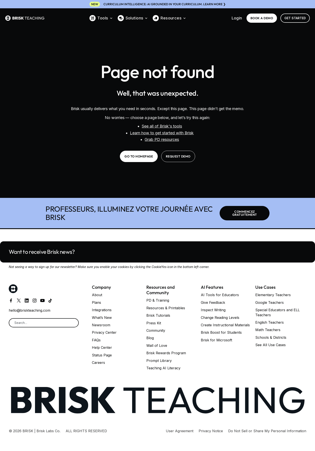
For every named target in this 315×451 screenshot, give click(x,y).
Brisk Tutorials (158, 315)
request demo (178, 156)
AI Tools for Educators (220, 295)
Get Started (295, 18)
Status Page (102, 355)
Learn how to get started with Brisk (162, 133)
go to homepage (138, 156)
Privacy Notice (211, 431)
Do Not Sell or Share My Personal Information (267, 431)
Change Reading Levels (220, 317)
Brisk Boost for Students (221, 332)
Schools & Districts (270, 337)
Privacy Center (104, 332)
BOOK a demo (261, 18)
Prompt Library (159, 360)
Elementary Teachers (273, 295)
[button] (101, 18)
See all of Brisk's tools (162, 126)
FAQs (96, 340)
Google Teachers (269, 302)
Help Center (102, 347)
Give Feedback (213, 302)
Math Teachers (267, 330)
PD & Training (157, 300)
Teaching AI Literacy (163, 368)
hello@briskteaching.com (29, 310)
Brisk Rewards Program (166, 353)
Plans (96, 302)
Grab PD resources (162, 139)
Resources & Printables (165, 308)
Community (155, 330)
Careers (98, 362)
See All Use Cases (270, 345)
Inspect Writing (213, 310)
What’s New (102, 317)
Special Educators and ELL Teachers (277, 312)
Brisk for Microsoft (216, 340)
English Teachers (269, 322)
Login (237, 18)
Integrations (102, 310)
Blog (150, 338)
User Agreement (179, 431)
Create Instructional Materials (225, 325)
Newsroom (101, 325)
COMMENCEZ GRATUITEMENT (244, 213)
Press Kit (153, 323)
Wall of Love (156, 345)
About (97, 295)
